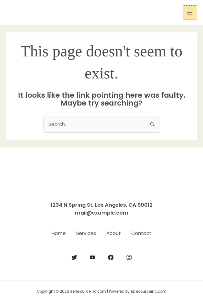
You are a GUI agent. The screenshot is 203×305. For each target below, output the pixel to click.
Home (55, 233)
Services (85, 233)
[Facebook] (111, 257)
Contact (145, 233)
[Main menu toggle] (190, 12)
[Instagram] (129, 257)
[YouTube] (92, 257)
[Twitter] (74, 257)
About (115, 233)
